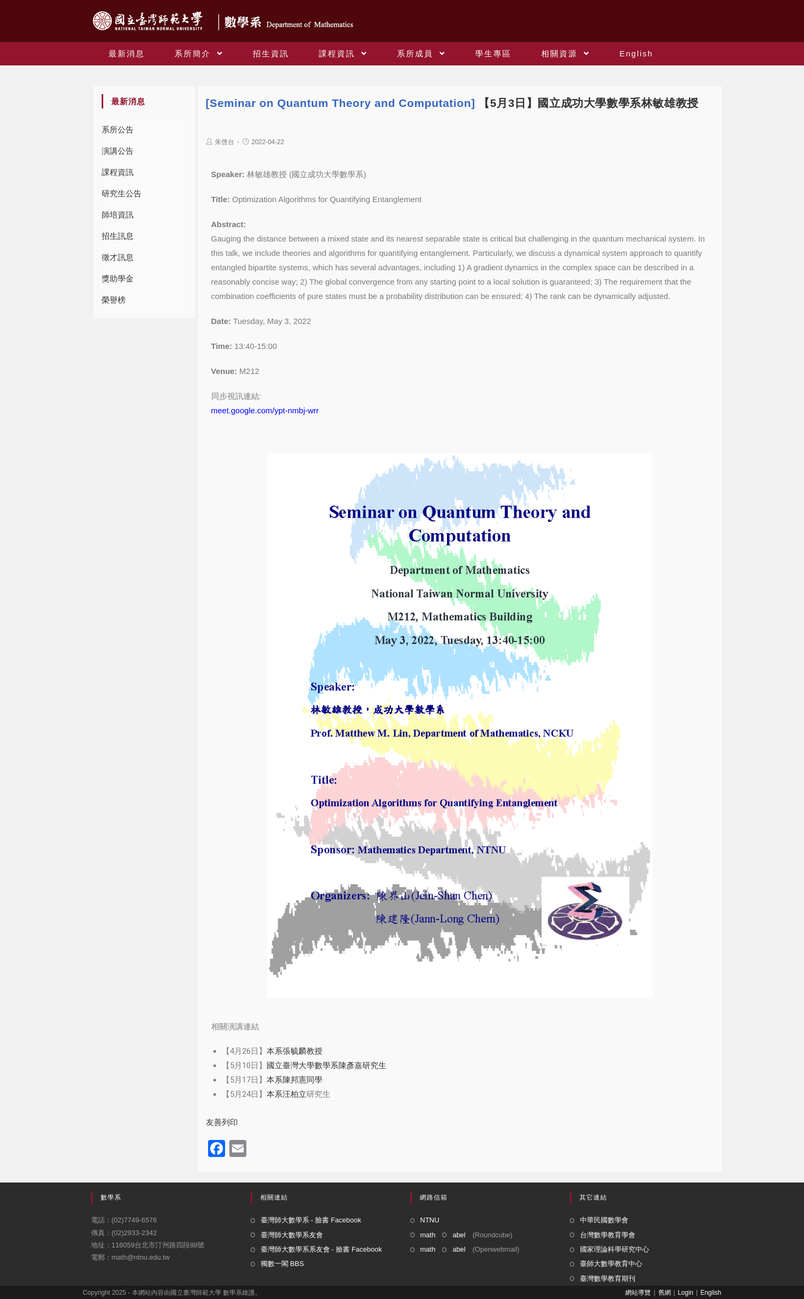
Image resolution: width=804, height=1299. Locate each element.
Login (685, 1292)
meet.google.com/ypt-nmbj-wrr (265, 410)
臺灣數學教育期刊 (607, 1279)
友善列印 (222, 1122)
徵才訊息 (118, 257)
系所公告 (118, 129)
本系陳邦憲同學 (294, 1080)
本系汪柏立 (286, 1094)
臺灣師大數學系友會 (292, 1235)
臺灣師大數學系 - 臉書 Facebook (311, 1220)
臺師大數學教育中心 (611, 1264)
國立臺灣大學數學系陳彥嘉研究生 (326, 1065)
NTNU (430, 1220)
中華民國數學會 (604, 1220)
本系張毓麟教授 (294, 1051)
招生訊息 (118, 235)
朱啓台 (224, 142)
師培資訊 (118, 214)
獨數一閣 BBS (282, 1264)
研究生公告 (122, 193)
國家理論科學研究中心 (614, 1249)
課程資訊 (118, 172)
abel (459, 1235)
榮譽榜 (114, 299)
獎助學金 (118, 278)
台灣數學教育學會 (607, 1235)
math (428, 1235)
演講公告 (118, 150)
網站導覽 (638, 1292)
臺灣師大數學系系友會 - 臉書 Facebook (321, 1249)
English (710, 1292)
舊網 (664, 1292)
